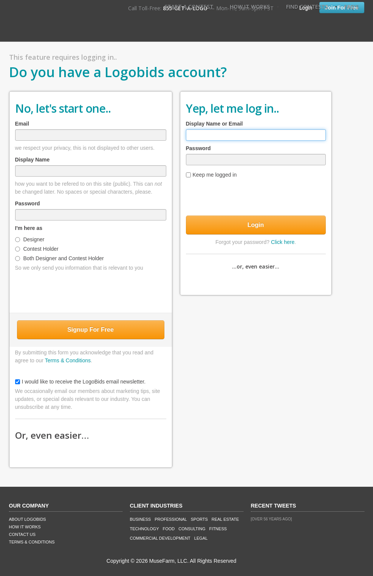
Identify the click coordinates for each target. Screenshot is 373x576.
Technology (144, 528)
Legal (200, 538)
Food (169, 528)
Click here (282, 242)
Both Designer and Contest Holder (59, 258)
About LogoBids (27, 519)
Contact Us (22, 534)
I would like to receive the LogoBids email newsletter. (80, 382)
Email (22, 124)
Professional (171, 519)
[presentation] (90, 290)
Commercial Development (160, 538)
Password (27, 203)
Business (140, 519)
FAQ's (351, 6)
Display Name (32, 160)
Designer (30, 239)
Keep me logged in (211, 175)
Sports (199, 519)
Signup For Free (90, 329)
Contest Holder (37, 249)
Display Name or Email (214, 124)
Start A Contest (189, 6)
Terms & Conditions (68, 360)
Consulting (191, 528)
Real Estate (225, 519)
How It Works (250, 6)
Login (256, 225)
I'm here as (29, 228)
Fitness (218, 528)
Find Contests (307, 6)
